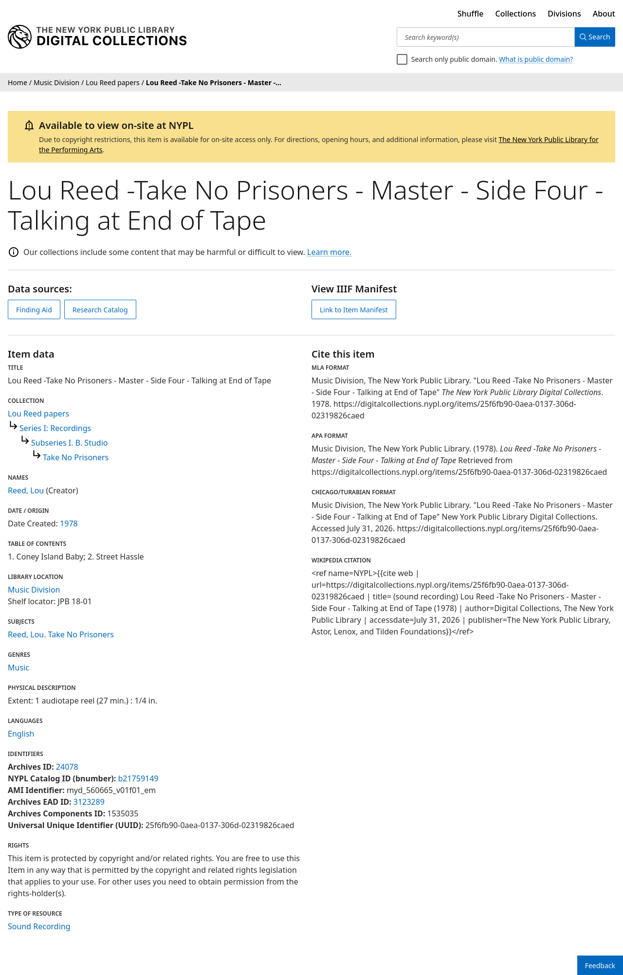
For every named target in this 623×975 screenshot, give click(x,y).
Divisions (564, 13)
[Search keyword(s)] (483, 37)
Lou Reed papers (38, 413)
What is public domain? (536, 59)
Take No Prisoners (76, 457)
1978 (69, 523)
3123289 (89, 801)
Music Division (34, 589)
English (21, 733)
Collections (515, 13)
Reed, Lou (26, 490)
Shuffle (471, 13)
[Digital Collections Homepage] (97, 37)
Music (18, 667)
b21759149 (138, 778)
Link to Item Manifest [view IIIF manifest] (354, 309)
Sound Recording (39, 926)
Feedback (600, 965)
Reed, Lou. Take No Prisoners (61, 634)
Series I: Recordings (55, 428)
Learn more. (329, 252)
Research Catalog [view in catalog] (100, 309)
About (604, 13)
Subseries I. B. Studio (69, 442)
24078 (67, 766)
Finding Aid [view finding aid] (34, 309)
